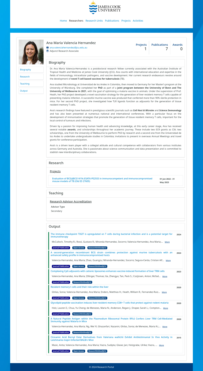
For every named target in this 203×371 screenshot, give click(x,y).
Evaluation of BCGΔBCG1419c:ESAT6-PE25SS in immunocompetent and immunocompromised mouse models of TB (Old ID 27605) (102, 180)
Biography (25, 69)
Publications (112, 20)
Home (63, 20)
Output (24, 90)
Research (25, 76)
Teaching (24, 83)
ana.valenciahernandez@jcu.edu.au (68, 47)
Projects (126, 20)
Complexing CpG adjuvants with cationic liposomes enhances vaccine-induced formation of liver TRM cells (108, 271)
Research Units (94, 20)
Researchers (76, 20)
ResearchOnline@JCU (97, 248)
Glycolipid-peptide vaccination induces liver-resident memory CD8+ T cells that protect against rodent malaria (110, 302)
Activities (138, 20)
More (167, 242)
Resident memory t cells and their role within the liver (80, 287)
